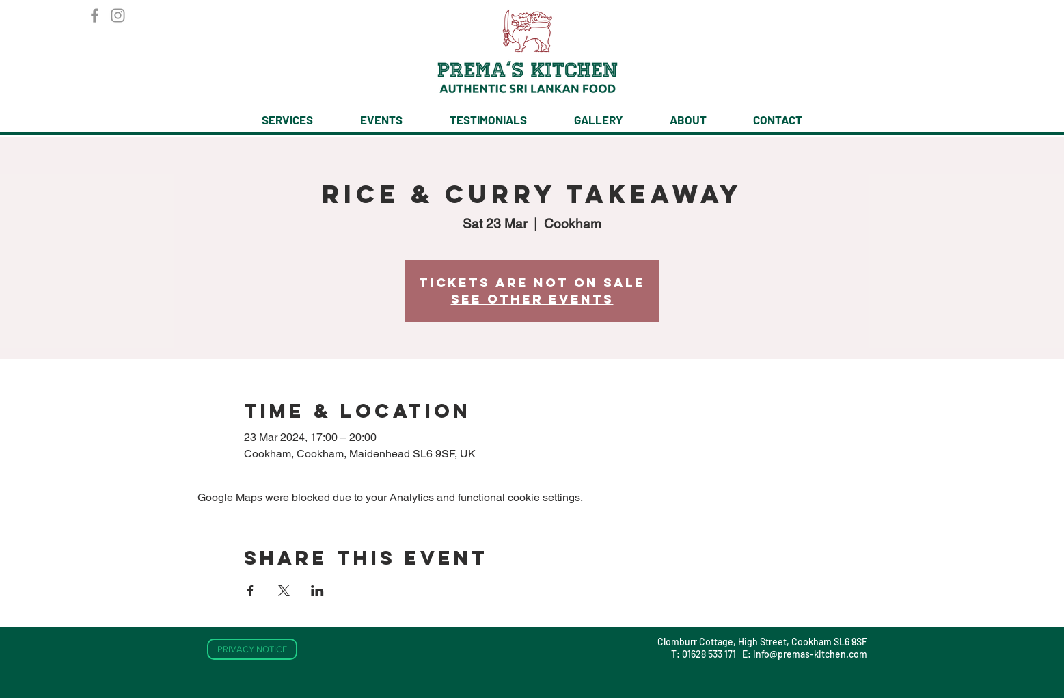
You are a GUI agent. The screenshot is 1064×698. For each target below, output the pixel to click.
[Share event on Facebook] (250, 590)
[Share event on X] (283, 590)
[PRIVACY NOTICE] (252, 649)
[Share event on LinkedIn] (317, 590)
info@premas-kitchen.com (810, 654)
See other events (532, 299)
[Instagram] (118, 15)
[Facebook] (94, 15)
